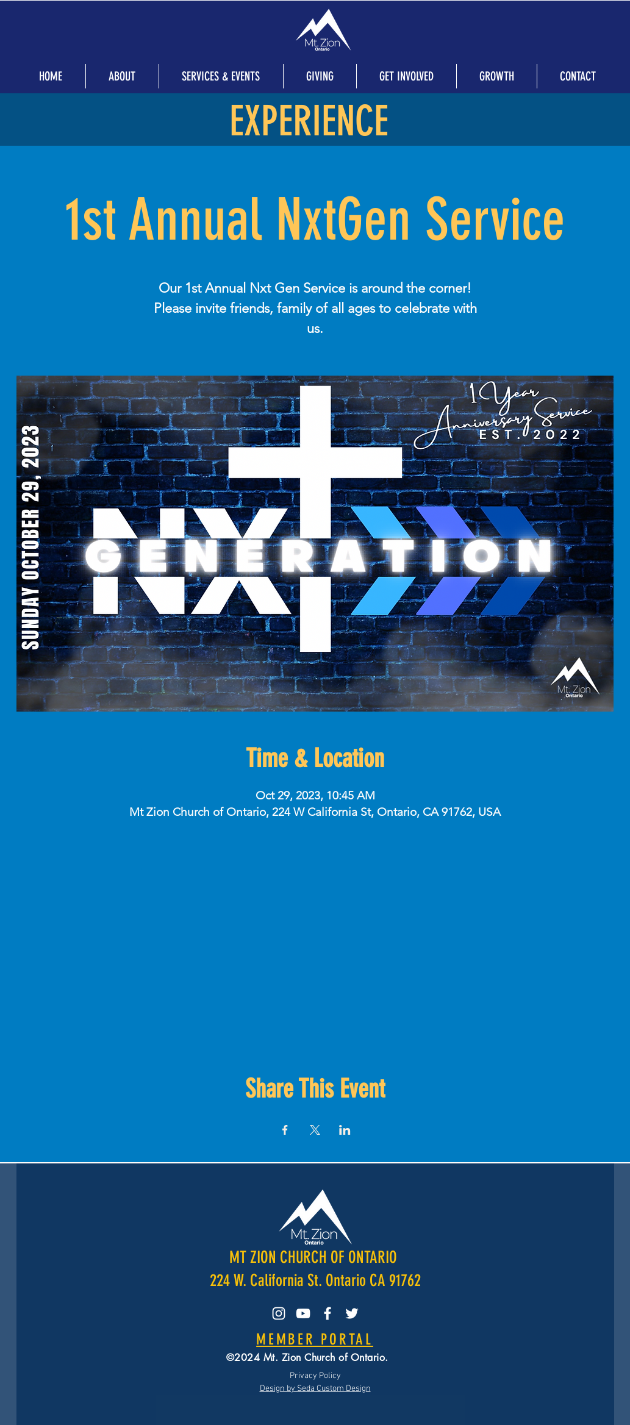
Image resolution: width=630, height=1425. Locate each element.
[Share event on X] (315, 1130)
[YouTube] (303, 1313)
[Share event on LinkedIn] (345, 1130)
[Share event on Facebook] (285, 1130)
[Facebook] (327, 1313)
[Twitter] (351, 1313)
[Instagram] (278, 1313)
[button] (122, 76)
